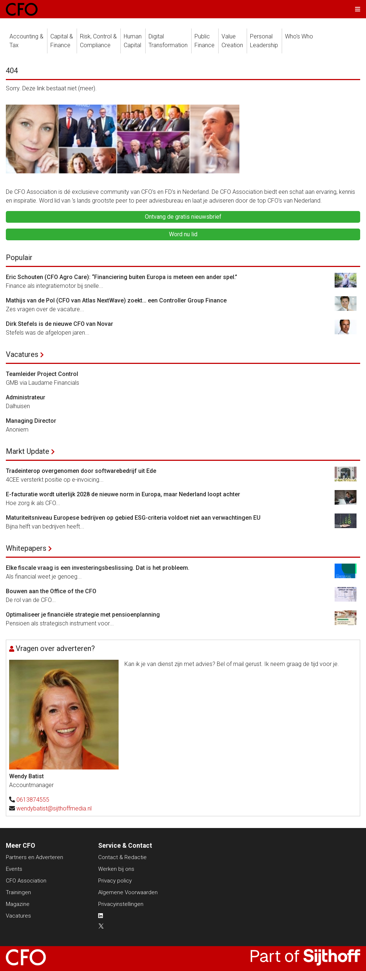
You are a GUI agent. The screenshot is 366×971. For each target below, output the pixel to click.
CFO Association (26, 880)
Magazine (18, 904)
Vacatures (22, 354)
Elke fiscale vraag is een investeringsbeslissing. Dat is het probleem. (97, 567)
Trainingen (18, 892)
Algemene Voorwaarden (128, 892)
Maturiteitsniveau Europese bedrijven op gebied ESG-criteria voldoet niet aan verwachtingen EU (133, 517)
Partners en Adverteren (34, 857)
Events (14, 869)
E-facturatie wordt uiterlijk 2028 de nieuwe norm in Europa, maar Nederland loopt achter (123, 494)
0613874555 (32, 799)
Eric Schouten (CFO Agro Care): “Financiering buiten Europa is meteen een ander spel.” (121, 277)
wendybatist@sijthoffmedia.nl (54, 808)
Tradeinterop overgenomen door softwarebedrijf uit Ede (81, 470)
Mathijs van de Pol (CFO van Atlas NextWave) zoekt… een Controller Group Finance (116, 300)
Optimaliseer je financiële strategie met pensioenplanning (83, 614)
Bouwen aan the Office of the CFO (51, 591)
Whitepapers (26, 548)
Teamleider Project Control (42, 373)
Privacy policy (115, 880)
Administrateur (25, 397)
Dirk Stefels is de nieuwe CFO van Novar (59, 323)
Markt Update (27, 451)
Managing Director (31, 420)
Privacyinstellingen (120, 904)
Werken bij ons (116, 869)
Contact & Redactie (122, 857)
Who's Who (299, 36)
